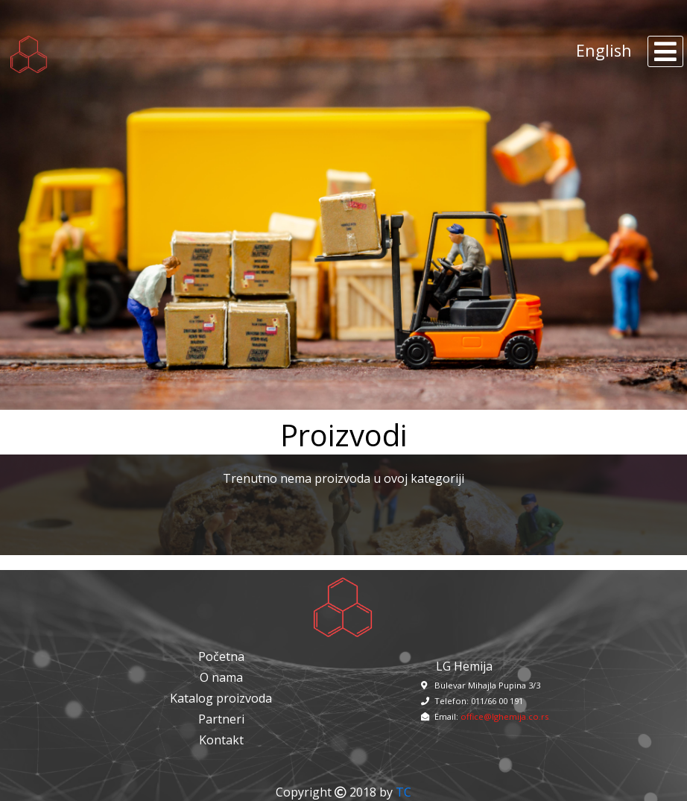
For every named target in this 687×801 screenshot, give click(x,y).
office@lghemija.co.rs (504, 716)
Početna (221, 656)
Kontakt (221, 740)
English (604, 49)
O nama (221, 677)
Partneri (221, 719)
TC (403, 792)
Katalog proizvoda (221, 698)
